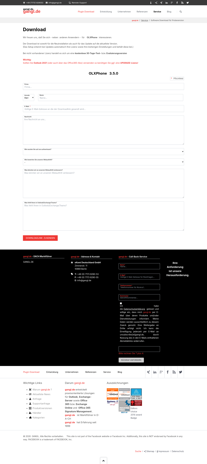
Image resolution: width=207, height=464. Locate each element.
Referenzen (142, 11)
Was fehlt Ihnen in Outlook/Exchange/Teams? (40, 203)
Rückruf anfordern (131, 360)
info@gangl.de (84, 280)
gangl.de (31, 11)
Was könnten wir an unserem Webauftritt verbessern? (43, 170)
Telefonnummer (126, 285)
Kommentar (124, 296)
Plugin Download (86, 11)
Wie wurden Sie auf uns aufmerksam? (37, 149)
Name (42, 95)
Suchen (180, 12)
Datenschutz (178, 451)
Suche (138, 451)
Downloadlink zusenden (40, 238)
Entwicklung (106, 11)
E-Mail (28, 106)
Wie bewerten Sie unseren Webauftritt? (38, 160)
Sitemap (150, 451)
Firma (26, 84)
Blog (169, 11)
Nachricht (27, 117)
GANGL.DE (28, 262)
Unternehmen (124, 11)
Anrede (27, 95)
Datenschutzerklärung (134, 309)
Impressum (163, 451)
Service (157, 11)
